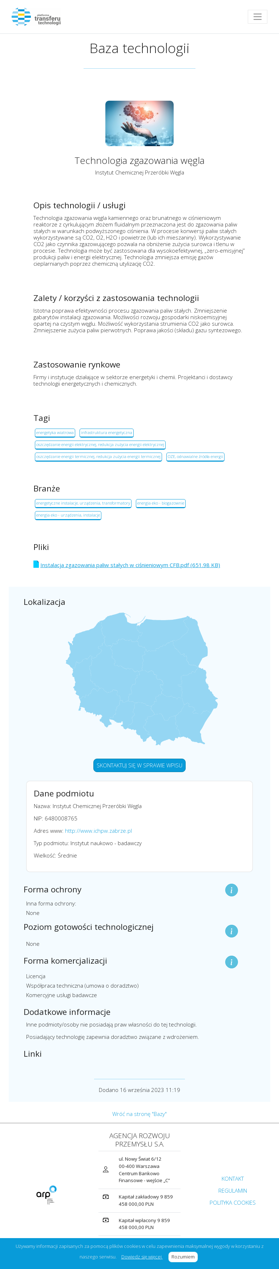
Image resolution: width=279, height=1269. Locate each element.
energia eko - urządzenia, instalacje (68, 515)
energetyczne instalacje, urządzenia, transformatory (83, 503)
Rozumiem (184, 1256)
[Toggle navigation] (257, 17)
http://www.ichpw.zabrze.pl (98, 830)
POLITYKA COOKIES (233, 1202)
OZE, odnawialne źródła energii (195, 456)
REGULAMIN (232, 1190)
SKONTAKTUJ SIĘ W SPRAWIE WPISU (139, 765)
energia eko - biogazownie (160, 503)
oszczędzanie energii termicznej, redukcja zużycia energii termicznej (98, 456)
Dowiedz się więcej (142, 1256)
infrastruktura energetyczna (106, 432)
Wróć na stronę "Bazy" (139, 1113)
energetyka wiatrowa (55, 432)
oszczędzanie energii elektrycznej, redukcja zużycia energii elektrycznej (100, 444)
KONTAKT (233, 1178)
